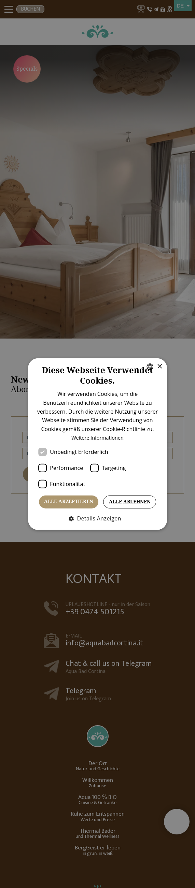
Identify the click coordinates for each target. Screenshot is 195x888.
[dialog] (97, 444)
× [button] (158, 366)
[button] (97, 518)
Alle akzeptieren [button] (68, 501)
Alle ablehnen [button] (130, 501)
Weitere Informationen (98, 437)
